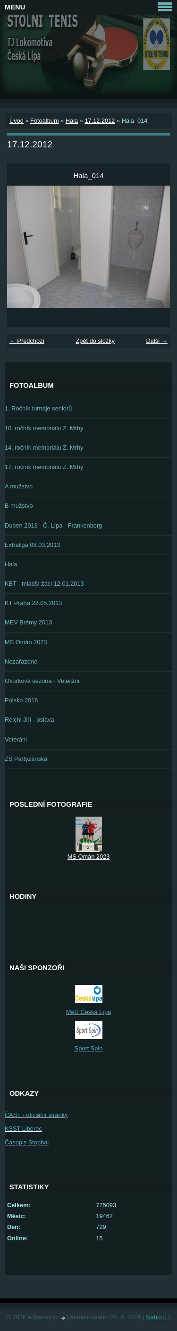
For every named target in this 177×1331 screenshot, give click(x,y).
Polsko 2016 (21, 700)
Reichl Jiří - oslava (29, 719)
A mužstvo (19, 486)
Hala (72, 120)
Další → (157, 340)
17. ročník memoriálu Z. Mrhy (44, 466)
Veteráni (16, 739)
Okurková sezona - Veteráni (42, 680)
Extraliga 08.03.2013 (32, 544)
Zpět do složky (95, 340)
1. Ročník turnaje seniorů (38, 408)
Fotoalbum (44, 120)
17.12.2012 (99, 120)
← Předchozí (26, 340)
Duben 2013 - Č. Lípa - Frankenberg (53, 525)
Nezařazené (21, 661)
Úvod (16, 120)
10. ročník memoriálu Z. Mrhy (44, 428)
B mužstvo (19, 505)
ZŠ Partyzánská (26, 758)
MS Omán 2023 (26, 642)
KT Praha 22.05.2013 (33, 602)
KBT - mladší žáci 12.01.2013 (44, 583)
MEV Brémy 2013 (28, 622)
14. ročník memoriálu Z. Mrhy (44, 447)
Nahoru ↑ (158, 1317)
